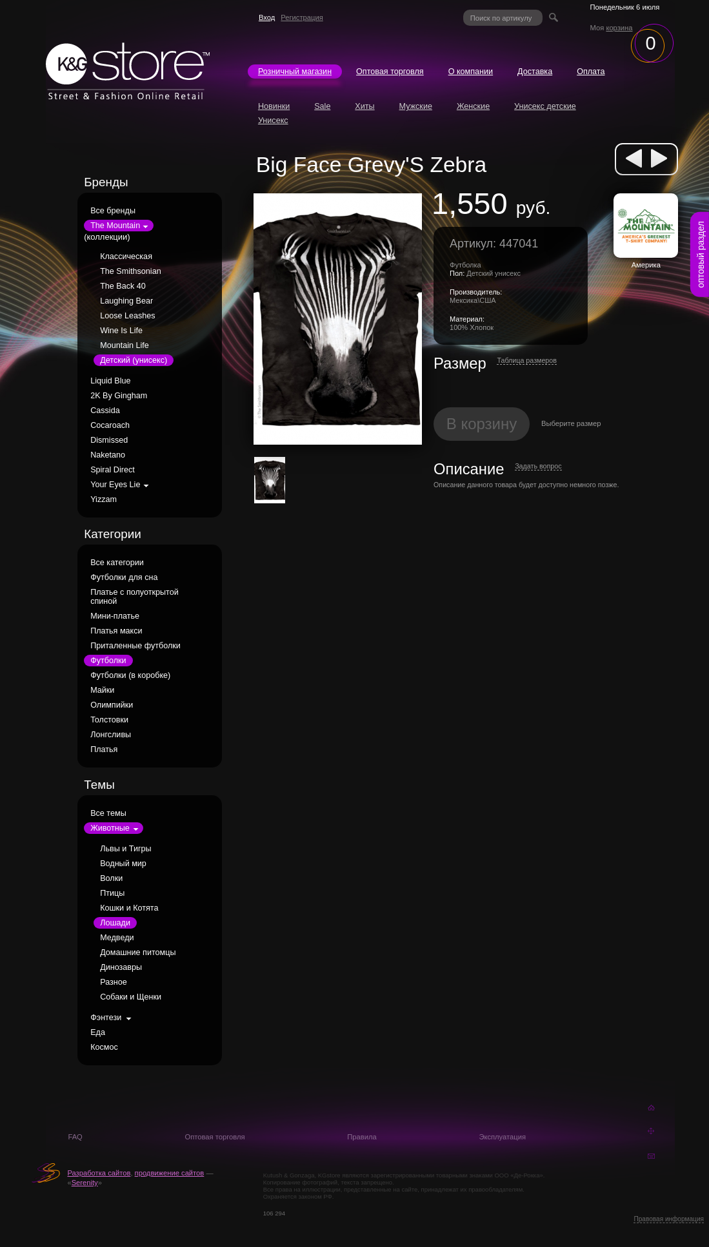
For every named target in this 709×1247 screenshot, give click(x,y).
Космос (104, 1047)
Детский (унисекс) (133, 360)
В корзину (481, 423)
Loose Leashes (127, 315)
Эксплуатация (502, 1137)
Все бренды (112, 210)
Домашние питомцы (137, 952)
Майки (102, 690)
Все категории (117, 562)
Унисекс (273, 120)
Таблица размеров (527, 360)
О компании (470, 71)
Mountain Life (124, 345)
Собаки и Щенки (130, 996)
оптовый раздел (700, 254)
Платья (103, 749)
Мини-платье (114, 616)
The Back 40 (123, 286)
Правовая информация (669, 1219)
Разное (113, 982)
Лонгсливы (110, 734)
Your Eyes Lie (115, 484)
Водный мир (123, 863)
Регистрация (302, 17)
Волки (111, 878)
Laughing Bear (126, 300)
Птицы (112, 893)
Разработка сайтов (98, 1173)
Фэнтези (105, 1017)
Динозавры (121, 967)
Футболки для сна (123, 577)
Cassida (105, 410)
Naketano (107, 454)
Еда (97, 1032)
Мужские (415, 106)
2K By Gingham (118, 395)
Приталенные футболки (135, 645)
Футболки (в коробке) (130, 675)
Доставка (534, 71)
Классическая (126, 256)
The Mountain (115, 225)
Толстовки (109, 719)
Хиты (364, 106)
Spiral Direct (112, 469)
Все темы (108, 813)
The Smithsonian (130, 271)
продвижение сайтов (170, 1173)
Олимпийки (111, 705)
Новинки (274, 106)
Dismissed (109, 440)
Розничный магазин (295, 71)
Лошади (115, 922)
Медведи (117, 937)
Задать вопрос (538, 466)
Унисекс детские (545, 106)
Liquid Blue (110, 380)
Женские (473, 106)
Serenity (85, 1182)
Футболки (108, 660)
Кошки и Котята (129, 908)
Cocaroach (110, 425)
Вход (267, 17)
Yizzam (103, 499)
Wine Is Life (121, 330)
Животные (110, 828)
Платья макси (116, 630)
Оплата (590, 71)
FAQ (75, 1137)
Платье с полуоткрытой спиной (134, 597)
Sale (322, 106)
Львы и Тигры (125, 848)
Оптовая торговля (390, 71)
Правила (361, 1137)
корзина (619, 28)
